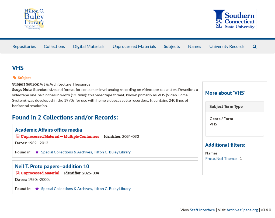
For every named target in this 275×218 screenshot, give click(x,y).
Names (194, 46)
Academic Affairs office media (48, 129)
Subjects (172, 46)
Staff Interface (202, 210)
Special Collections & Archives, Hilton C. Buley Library (86, 152)
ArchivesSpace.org (242, 210)
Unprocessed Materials (134, 46)
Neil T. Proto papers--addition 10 (52, 166)
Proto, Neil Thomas (221, 158)
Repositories (24, 46)
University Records (227, 46)
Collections (54, 46)
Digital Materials (89, 46)
